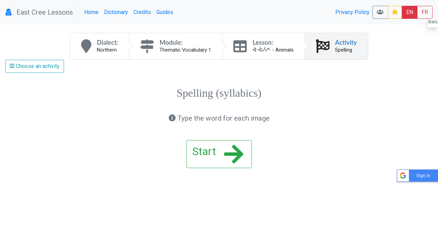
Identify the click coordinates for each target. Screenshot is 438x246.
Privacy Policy (352, 12)
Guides (164, 12)
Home (91, 12)
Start (217, 154)
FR (425, 12)
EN (409, 12)
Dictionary (116, 12)
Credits (142, 12)
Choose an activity (35, 66)
